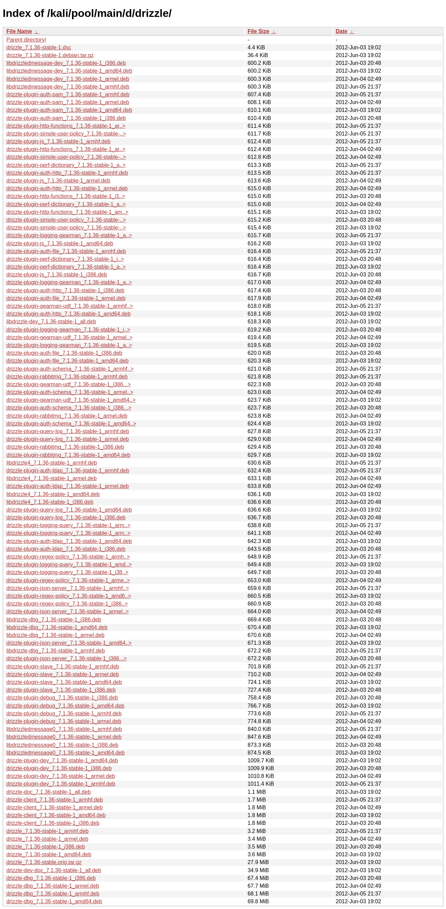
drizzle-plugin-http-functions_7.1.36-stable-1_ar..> (65, 126)
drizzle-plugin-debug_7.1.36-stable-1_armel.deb (63, 721)
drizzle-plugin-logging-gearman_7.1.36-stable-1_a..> (69, 235)
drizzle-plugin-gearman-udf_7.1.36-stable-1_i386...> (68, 384)
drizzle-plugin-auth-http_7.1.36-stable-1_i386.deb (65, 290)
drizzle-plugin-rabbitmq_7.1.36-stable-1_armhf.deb (66, 376)
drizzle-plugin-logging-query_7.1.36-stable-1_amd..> (69, 564)
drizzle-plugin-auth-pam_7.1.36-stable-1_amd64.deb (69, 110)
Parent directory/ (26, 40)
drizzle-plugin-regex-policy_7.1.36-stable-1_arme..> (68, 580)
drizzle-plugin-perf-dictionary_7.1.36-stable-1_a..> (66, 165)
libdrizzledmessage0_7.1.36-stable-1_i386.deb (62, 745)
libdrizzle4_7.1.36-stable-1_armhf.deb (51, 463)
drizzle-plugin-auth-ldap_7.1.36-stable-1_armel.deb (67, 486)
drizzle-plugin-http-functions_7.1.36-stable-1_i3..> (65, 196)
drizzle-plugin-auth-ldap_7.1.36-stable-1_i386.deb (65, 549)
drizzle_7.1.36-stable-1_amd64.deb (48, 854)
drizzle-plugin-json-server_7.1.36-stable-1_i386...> (66, 658)
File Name (19, 31)
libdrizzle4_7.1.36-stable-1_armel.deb (51, 478)
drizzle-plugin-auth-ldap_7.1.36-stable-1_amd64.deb (69, 541)
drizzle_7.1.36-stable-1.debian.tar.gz (50, 55)
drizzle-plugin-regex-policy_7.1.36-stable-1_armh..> (68, 557)
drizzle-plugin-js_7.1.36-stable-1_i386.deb (56, 274)
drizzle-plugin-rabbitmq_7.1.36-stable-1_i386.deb (65, 447)
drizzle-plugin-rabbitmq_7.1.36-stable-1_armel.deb (66, 416)
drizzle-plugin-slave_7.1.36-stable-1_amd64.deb (64, 682)
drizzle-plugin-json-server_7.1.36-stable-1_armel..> (67, 611)
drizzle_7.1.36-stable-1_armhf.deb (47, 831)
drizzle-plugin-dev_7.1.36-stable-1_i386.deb (59, 768)
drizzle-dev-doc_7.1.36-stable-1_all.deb (53, 870)
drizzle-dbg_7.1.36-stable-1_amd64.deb (54, 901)
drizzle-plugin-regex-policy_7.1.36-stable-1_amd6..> (68, 596)
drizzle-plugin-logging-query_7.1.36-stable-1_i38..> (67, 572)
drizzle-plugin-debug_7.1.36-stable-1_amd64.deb (65, 706)
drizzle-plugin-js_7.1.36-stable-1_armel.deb (58, 180)
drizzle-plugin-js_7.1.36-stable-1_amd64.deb (59, 243)
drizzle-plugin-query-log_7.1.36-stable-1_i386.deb (65, 517)
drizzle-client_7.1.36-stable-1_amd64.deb (56, 815)
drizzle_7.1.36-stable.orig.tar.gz (43, 862)
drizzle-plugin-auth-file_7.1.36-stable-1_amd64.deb (67, 361)
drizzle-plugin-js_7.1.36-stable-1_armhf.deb (58, 141)
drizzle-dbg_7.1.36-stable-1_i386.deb (51, 878)
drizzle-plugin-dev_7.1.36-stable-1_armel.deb (60, 776)
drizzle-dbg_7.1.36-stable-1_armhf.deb (52, 893)
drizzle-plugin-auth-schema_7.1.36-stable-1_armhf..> (70, 369)
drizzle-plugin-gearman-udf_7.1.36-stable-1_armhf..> (69, 306)
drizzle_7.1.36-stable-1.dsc (38, 47)
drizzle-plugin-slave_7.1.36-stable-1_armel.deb (62, 674)
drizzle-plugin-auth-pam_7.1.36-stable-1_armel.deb (67, 102)
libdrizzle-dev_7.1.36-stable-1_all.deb (51, 321)
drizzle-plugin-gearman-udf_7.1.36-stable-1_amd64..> (71, 400)
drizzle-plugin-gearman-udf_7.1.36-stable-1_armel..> (69, 337)
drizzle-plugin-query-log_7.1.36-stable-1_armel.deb (67, 439)
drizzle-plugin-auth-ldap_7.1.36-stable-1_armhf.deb (67, 470)
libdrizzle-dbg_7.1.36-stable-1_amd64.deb (57, 627)
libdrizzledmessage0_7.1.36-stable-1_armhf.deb (64, 729)
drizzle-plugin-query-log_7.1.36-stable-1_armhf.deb (67, 431)
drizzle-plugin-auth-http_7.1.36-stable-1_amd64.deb (68, 314)
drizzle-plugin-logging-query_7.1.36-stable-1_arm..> (68, 525)
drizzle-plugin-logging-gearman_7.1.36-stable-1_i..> (68, 330)
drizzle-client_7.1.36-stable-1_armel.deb (54, 807)
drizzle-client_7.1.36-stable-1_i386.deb (52, 823)
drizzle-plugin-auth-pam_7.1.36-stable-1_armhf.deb (68, 94)
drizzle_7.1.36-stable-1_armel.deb (47, 839)
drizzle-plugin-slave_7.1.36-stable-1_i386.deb (61, 690)
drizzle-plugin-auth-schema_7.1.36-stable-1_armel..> (69, 392)
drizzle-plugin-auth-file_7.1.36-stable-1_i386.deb (64, 353)
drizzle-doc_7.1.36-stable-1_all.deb (48, 792)
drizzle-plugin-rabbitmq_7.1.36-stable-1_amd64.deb (68, 455)
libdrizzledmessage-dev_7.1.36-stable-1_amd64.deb (69, 71)
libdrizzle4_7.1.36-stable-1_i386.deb (49, 502)
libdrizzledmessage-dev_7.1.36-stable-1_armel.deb (67, 79)
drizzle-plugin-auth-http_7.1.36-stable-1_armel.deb (66, 188)
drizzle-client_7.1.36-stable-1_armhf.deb (54, 800)
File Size (258, 31)
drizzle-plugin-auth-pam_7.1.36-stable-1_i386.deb (66, 118)
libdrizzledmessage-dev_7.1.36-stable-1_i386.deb (66, 63)
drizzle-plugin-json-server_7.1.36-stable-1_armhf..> (67, 588)
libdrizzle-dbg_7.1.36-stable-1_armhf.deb (55, 651)
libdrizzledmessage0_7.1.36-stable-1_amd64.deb (65, 753)
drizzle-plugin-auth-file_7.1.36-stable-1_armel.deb (65, 298)
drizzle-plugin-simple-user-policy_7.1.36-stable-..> (66, 134)
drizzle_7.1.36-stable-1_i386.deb (45, 847)
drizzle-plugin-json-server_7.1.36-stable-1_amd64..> (69, 643)
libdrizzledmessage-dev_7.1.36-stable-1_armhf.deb (68, 87)
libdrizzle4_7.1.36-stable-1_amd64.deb (53, 494)
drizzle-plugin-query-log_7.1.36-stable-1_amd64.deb (69, 510)
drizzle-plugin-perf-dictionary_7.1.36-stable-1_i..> (65, 259)
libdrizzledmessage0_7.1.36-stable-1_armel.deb (64, 737)
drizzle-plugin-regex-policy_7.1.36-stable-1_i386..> (67, 604)
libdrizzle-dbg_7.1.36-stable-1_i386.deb (53, 619)
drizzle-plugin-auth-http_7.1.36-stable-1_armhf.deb (67, 173)
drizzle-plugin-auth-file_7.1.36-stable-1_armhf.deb (66, 251)
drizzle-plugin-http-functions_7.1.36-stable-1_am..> (67, 212)
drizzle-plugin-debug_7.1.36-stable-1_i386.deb (62, 698)
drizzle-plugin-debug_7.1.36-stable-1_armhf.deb (64, 713)
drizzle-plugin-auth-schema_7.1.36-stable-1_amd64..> (71, 423)
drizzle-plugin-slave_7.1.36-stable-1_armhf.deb (62, 666)
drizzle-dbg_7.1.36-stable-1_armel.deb (52, 886)
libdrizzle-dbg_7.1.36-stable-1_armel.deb (55, 635)
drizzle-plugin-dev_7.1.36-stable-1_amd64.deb (62, 760)
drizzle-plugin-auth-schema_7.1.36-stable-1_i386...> (69, 408)
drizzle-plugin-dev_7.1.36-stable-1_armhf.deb (60, 784)
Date (342, 31)
